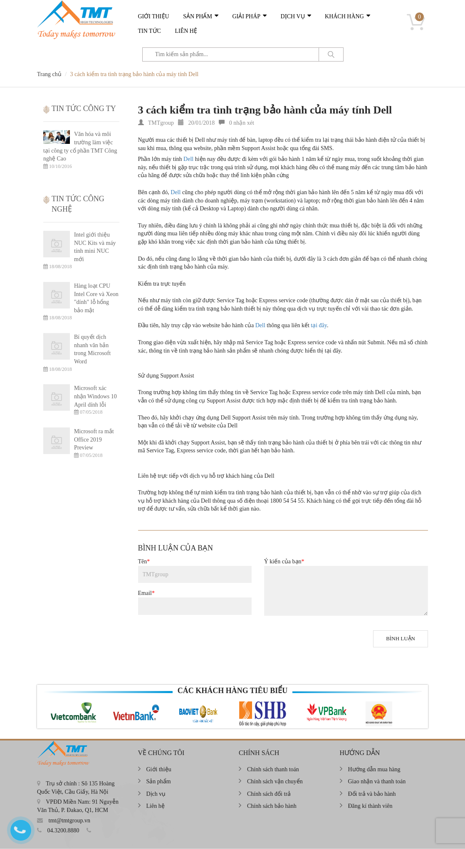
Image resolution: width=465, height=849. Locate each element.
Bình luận (400, 638)
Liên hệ (186, 31)
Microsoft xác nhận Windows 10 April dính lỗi (95, 396)
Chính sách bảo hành (272, 806)
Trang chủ (49, 74)
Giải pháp (246, 16)
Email (146, 593)
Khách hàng (344, 16)
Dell (188, 159)
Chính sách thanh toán (273, 769)
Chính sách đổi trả (269, 794)
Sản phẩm (197, 16)
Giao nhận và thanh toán (377, 781)
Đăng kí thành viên (370, 806)
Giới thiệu (153, 16)
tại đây (319, 325)
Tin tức (149, 31)
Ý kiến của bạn (284, 561)
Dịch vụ (293, 16)
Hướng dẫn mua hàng (374, 769)
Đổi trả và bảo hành (372, 794)
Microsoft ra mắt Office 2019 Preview (94, 439)
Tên (144, 561)
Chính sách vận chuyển (275, 781)
